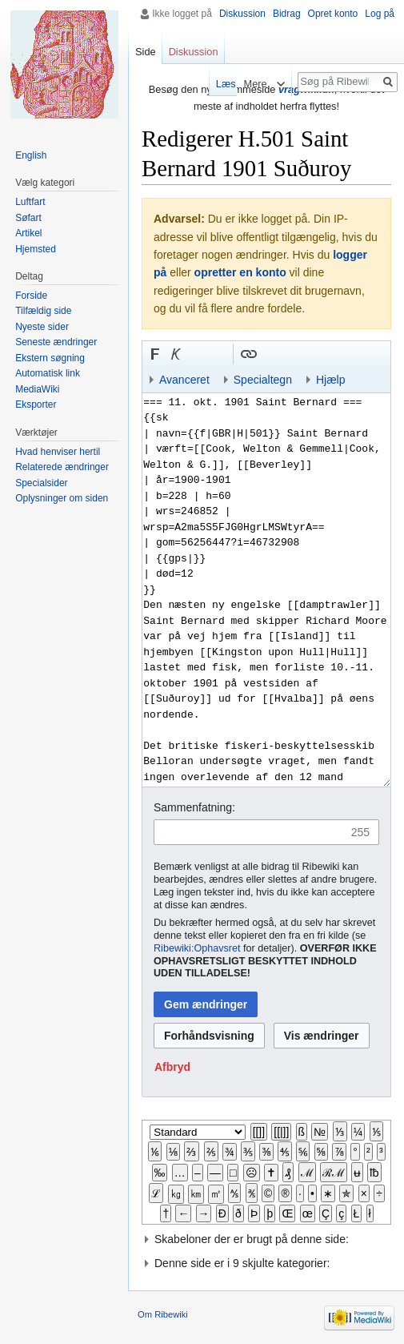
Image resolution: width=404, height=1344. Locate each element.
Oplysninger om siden (61, 498)
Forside (31, 295)
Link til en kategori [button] (311, 354)
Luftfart (30, 201)
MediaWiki (37, 389)
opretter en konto (240, 272)
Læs (220, 84)
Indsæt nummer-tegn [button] (196, 354)
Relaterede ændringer (62, 467)
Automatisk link (47, 373)
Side (145, 52)
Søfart (28, 217)
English (30, 155)
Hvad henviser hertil (57, 451)
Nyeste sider (42, 326)
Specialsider (41, 483)
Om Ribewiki (163, 1314)
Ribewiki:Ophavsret (197, 948)
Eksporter (35, 404)
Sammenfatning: (194, 807)
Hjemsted (35, 249)
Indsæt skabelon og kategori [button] (332, 354)
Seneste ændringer (56, 342)
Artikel (28, 233)
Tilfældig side (43, 310)
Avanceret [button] (184, 379)
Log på (379, 13)
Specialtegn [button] (263, 379)
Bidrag (287, 13)
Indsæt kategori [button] (352, 354)
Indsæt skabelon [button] (269, 354)
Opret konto (333, 13)
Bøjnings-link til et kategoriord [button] (290, 354)
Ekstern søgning (50, 358)
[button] (155, 354)
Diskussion (242, 13)
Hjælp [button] (331, 379)
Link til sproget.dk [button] (217, 354)
